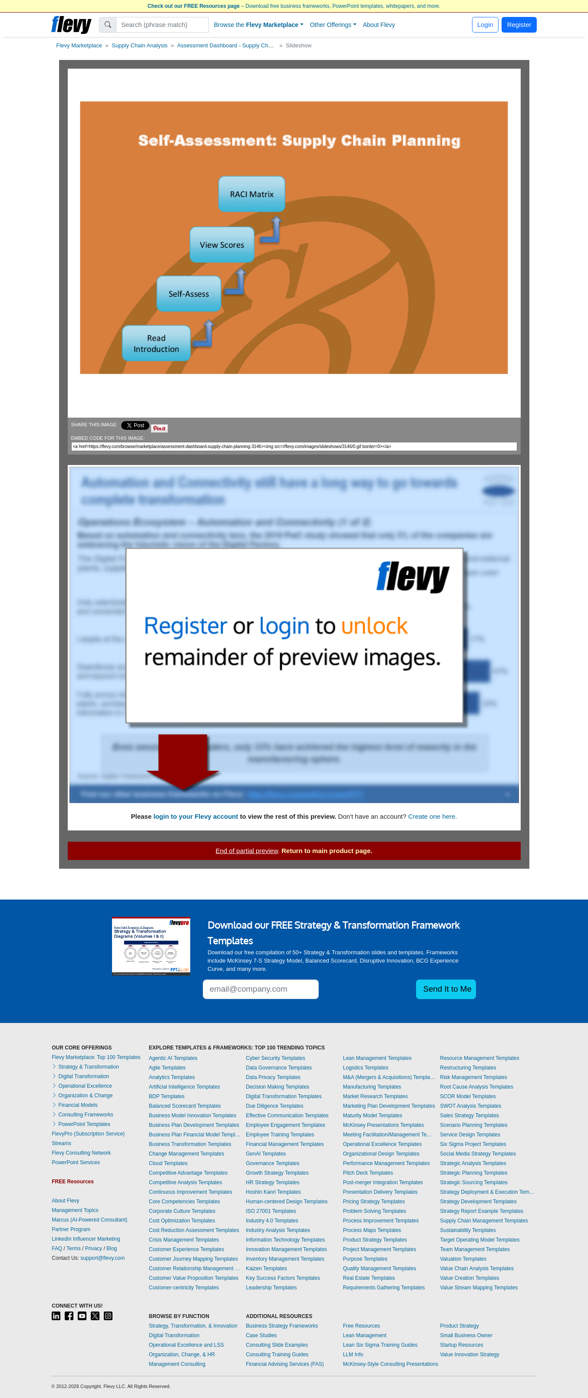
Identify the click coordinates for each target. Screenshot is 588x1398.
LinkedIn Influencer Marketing (86, 1239)
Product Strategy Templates (375, 1240)
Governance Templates (272, 1163)
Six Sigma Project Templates (473, 1144)
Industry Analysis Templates (278, 1230)
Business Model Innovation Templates (192, 1115)
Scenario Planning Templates (473, 1125)
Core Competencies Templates (184, 1202)
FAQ (57, 1248)
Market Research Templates (375, 1096)
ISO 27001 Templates (271, 1211)
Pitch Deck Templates (368, 1173)
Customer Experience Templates (186, 1249)
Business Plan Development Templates (194, 1125)
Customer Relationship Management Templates (195, 1268)
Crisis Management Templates (184, 1240)
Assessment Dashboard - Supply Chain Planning (238, 45)
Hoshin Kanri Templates (273, 1192)
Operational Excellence (82, 1086)
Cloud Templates (168, 1163)
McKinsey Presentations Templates (383, 1125)
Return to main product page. (326, 850)
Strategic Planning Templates (473, 1173)
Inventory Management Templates (285, 1259)
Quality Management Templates (379, 1268)
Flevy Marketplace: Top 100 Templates (96, 1057)
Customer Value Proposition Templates (193, 1278)
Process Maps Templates (372, 1230)
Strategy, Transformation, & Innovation (193, 1326)
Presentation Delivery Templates (380, 1192)
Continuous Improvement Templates (190, 1192)
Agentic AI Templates (173, 1058)
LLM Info (353, 1355)
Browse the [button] (256, 24)
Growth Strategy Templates (277, 1173)
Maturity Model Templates (373, 1115)
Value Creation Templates (469, 1278)
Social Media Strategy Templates (478, 1154)
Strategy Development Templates (478, 1202)
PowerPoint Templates (81, 1124)
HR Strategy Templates (272, 1182)
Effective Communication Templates (287, 1115)
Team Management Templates (475, 1249)
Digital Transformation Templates (284, 1096)
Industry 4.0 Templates (272, 1221)
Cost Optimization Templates (182, 1221)
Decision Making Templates (277, 1087)
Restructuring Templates (468, 1068)
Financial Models (74, 1105)
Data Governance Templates (279, 1068)
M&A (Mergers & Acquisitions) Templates (389, 1077)
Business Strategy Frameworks (282, 1326)
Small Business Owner (466, 1335)
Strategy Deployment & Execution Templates (488, 1192)
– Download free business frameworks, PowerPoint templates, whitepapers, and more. (294, 6)
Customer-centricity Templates (184, 1288)
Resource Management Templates (479, 1058)
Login (485, 24)
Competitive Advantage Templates (188, 1173)
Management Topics (75, 1210)
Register (519, 24)
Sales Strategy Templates (469, 1115)
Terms (73, 1248)
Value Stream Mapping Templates (479, 1288)
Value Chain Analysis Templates (477, 1268)
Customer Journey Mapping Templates (193, 1259)
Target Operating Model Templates (479, 1240)
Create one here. (432, 816)
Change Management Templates (186, 1154)
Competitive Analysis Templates (185, 1182)
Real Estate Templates (369, 1278)
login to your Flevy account (195, 816)
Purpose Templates (365, 1259)
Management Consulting (177, 1364)
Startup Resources (461, 1345)
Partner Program (71, 1229)
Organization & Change (82, 1095)
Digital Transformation (80, 1076)
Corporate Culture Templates (182, 1211)
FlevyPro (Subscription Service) (88, 1134)
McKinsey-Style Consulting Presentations (390, 1364)
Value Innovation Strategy (469, 1355)
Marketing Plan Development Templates (389, 1106)
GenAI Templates (266, 1154)
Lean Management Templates (377, 1058)
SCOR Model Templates (468, 1096)
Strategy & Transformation (85, 1067)
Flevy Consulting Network (81, 1153)
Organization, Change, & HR (182, 1355)
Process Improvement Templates (381, 1221)
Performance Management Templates (386, 1163)
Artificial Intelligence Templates (184, 1087)
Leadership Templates (271, 1288)
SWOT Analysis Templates (470, 1106)
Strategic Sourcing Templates (474, 1182)
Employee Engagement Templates (285, 1125)
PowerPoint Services (76, 1162)
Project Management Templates (379, 1249)
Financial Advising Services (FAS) (285, 1364)
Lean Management (364, 1335)
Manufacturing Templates (372, 1087)
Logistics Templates (366, 1068)
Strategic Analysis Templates (473, 1163)
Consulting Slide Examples (277, 1345)
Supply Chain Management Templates (484, 1221)
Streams (61, 1143)
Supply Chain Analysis (140, 45)
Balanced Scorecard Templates (185, 1106)
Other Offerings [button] (330, 24)
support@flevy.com (102, 1258)
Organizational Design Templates (381, 1154)
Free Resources (361, 1326)
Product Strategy (459, 1326)
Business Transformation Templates (190, 1144)
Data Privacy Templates (273, 1077)
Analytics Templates (172, 1077)
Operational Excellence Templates (382, 1144)
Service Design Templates (470, 1135)
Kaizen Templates (266, 1268)
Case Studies (261, 1335)
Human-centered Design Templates (286, 1202)
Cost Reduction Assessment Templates (194, 1230)
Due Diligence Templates (275, 1106)
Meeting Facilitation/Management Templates (389, 1135)
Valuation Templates (463, 1259)
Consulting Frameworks (82, 1115)
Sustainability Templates (468, 1230)
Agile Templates (167, 1068)
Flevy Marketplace (79, 45)
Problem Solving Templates (374, 1211)
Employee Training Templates (280, 1135)
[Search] (162, 25)
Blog (111, 1248)
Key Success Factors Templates (283, 1278)
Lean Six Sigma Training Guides (380, 1345)
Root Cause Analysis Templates (476, 1087)
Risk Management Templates (473, 1077)
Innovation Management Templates (286, 1249)
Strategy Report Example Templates (481, 1211)
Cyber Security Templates (275, 1058)
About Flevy (379, 24)
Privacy (93, 1248)
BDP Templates (167, 1096)
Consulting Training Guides (277, 1355)
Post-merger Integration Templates (383, 1182)
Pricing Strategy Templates (374, 1202)
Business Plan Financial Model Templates (195, 1135)
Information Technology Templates (285, 1240)
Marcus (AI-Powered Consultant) (89, 1220)
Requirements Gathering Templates (384, 1288)
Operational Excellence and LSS (186, 1345)
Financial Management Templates (285, 1144)
